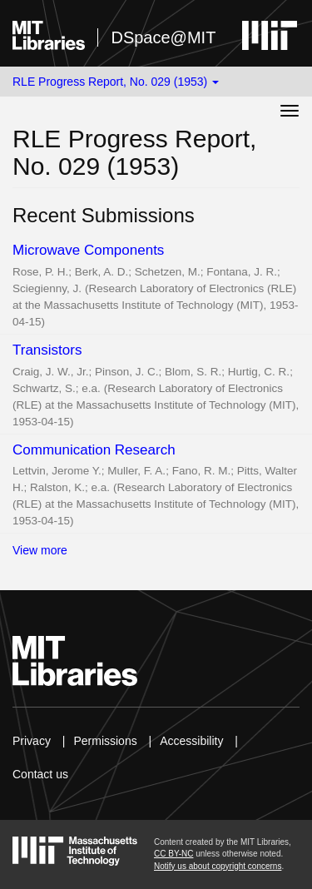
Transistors (47, 350)
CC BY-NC (173, 853)
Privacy (31, 740)
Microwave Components (88, 250)
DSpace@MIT (163, 37)
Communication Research (94, 450)
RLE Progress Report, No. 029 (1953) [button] (115, 81)
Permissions (104, 740)
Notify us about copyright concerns (217, 866)
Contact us (40, 774)
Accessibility (191, 740)
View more (39, 550)
